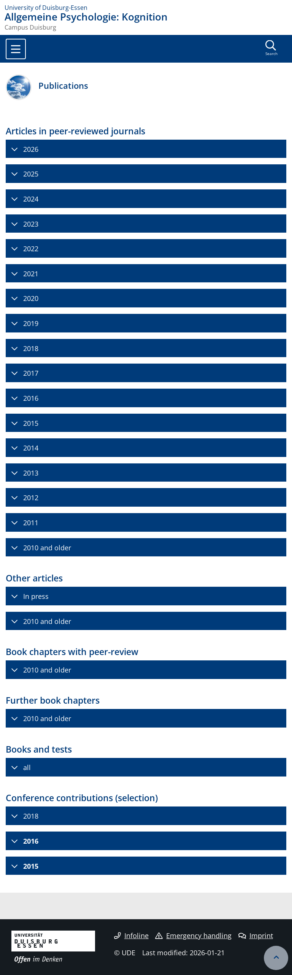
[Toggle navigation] (16, 49)
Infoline (131, 935)
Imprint (255, 935)
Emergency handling (193, 935)
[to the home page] (146, 7)
